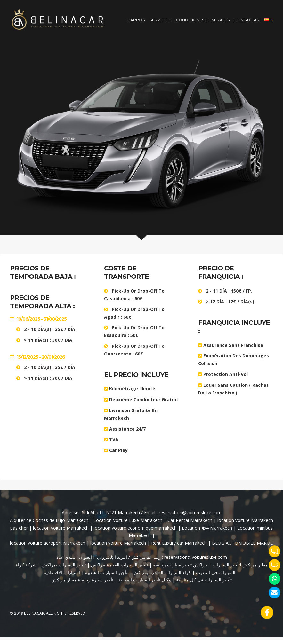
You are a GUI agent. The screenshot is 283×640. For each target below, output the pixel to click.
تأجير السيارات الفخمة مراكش (119, 568)
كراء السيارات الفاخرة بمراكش (162, 575)
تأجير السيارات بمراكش (63, 568)
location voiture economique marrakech (135, 531)
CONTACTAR (247, 21)
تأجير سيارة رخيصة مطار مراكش (82, 583)
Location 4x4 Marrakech (207, 531)
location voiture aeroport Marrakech (47, 546)
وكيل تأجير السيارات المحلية (144, 583)
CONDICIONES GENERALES (203, 21)
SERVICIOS (160, 21)
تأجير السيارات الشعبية (106, 575)
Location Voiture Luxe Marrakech (127, 523)
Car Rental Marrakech (189, 523)
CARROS (136, 21)
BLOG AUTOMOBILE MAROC (242, 546)
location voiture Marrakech (61, 531)
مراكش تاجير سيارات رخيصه (180, 568)
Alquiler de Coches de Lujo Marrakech (50, 523)
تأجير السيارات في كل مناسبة (204, 583)
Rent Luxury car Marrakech (179, 546)
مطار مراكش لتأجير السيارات (239, 568)
